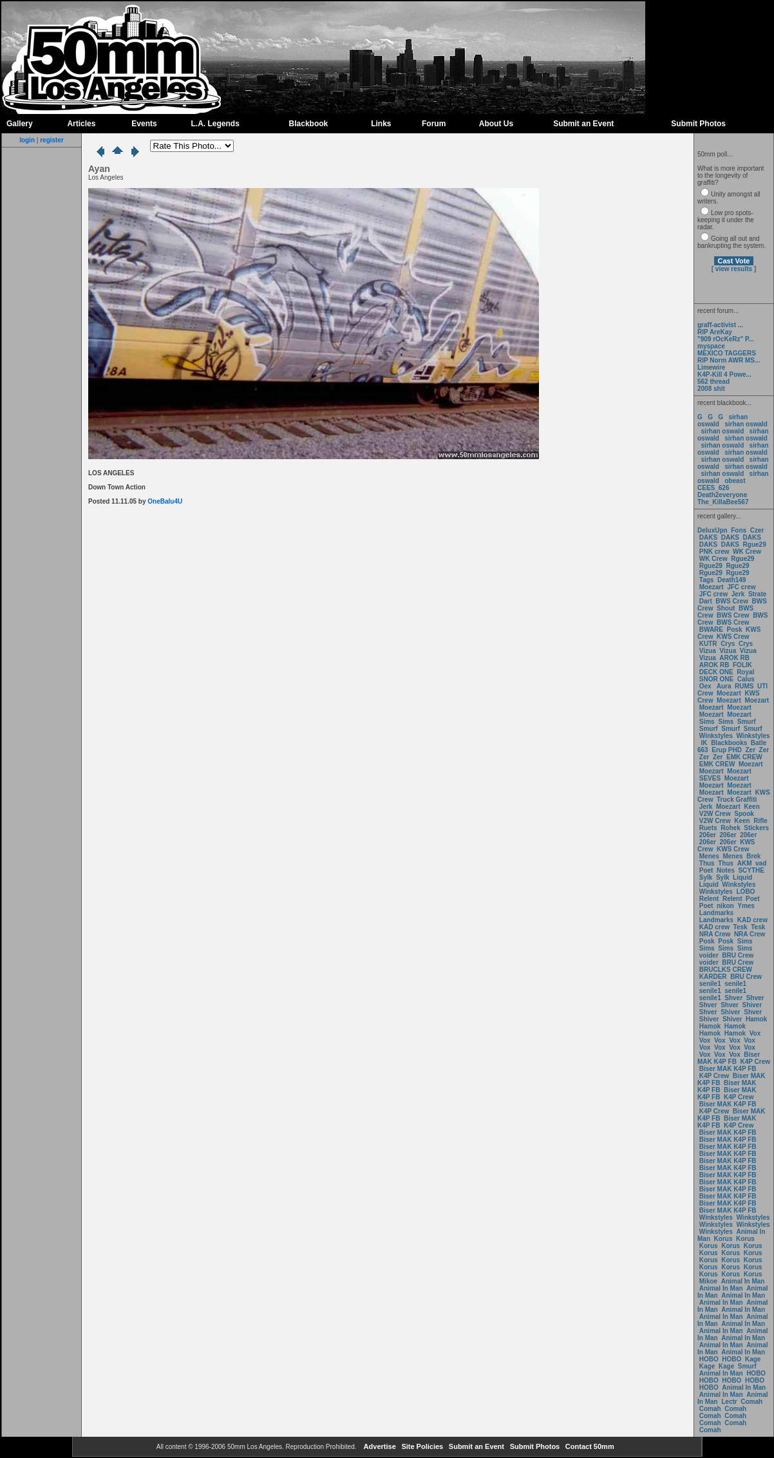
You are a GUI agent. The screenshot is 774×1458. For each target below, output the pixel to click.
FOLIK (742, 664)
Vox (755, 1033)
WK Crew (747, 551)
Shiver (752, 1004)
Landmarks (716, 912)
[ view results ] (734, 268)
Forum (434, 123)
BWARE (711, 629)
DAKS (708, 537)
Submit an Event (583, 123)
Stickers (756, 827)
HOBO (709, 1359)
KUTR (708, 643)
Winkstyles (716, 735)
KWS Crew (733, 636)
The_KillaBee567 (723, 502)
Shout (726, 608)
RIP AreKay (714, 332)
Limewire (711, 367)
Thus (707, 863)
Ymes (746, 905)
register (52, 140)
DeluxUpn (712, 530)
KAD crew (752, 919)
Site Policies (421, 1446)
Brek (753, 856)
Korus (723, 1238)
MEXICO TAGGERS (726, 353)
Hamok (756, 1019)
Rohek (731, 827)
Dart (705, 601)
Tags (706, 579)
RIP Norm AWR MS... (728, 360)
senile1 (710, 983)
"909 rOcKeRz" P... (725, 339)
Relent (709, 898)
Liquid (742, 877)
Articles (81, 123)
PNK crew (714, 551)
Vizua (707, 650)
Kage (752, 1359)
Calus (746, 679)
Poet (706, 870)
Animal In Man (743, 1281)
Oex (705, 686)
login (27, 140)
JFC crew (741, 587)
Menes (709, 856)
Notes (726, 870)
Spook (744, 813)
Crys (728, 643)
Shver (733, 997)
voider (710, 955)
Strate (757, 594)
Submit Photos (698, 123)
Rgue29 (754, 544)
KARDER (713, 976)
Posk (734, 629)
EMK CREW (744, 757)
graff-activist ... (720, 324)
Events (143, 123)
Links (381, 123)
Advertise (379, 1446)
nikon (725, 905)
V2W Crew (715, 813)
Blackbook (308, 123)
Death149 (731, 579)
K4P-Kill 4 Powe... (724, 374)
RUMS (745, 686)
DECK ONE (717, 672)
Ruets (708, 827)
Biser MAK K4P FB (728, 1058)
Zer (750, 749)
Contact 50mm (588, 1446)
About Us (496, 123)
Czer (757, 530)
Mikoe (708, 1281)
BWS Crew (731, 601)
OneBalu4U (164, 501)
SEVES (710, 778)
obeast (734, 480)
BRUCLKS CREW (725, 969)
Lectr (729, 1401)
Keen (751, 806)
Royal (745, 672)
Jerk (739, 594)
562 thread (713, 381)
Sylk (706, 877)
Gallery (19, 123)
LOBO (746, 891)
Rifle (760, 820)
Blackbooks (729, 742)
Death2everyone (722, 494)
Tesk (740, 927)
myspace (711, 346)
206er (707, 834)
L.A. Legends (215, 123)
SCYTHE (751, 870)
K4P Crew (756, 1061)
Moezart (711, 587)
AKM (744, 863)
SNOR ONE (716, 679)
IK (703, 742)
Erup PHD (727, 749)
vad (760, 863)
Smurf (746, 721)
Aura (723, 686)
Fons (738, 530)
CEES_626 (713, 487)
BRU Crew (737, 955)
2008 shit (711, 388)
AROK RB (734, 657)
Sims (707, 721)
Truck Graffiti (737, 799)
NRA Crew (715, 934)
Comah (751, 1401)
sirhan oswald (746, 424)
